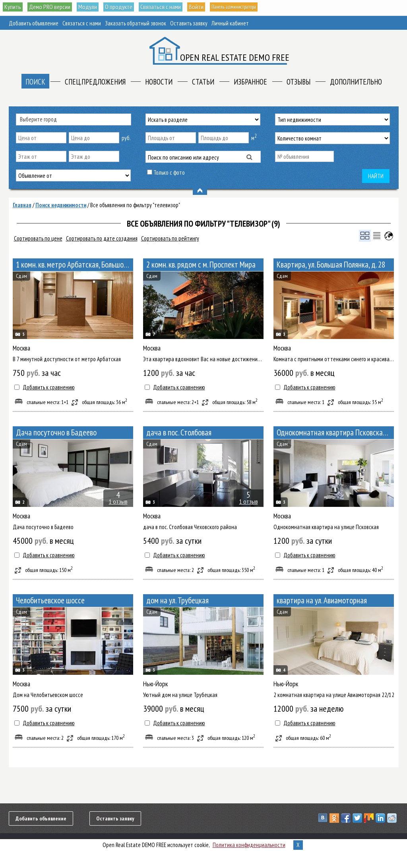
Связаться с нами (170, 7)
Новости (158, 82)
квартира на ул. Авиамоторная (322, 600)
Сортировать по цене (38, 238)
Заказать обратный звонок (135, 23)
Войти (207, 7)
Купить (13, 7)
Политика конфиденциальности (249, 845)
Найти (376, 176)
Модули (93, 7)
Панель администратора (254, 7)
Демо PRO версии (52, 7)
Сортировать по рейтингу (170, 238)
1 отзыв (118, 501)
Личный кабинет (230, 23)
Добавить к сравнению (49, 387)
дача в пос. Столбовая (178, 432)
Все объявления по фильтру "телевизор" (135, 205)
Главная (22, 205)
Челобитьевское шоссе (50, 600)
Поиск (35, 82)
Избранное (250, 82)
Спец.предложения (95, 82)
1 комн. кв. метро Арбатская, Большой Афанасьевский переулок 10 (74, 264)
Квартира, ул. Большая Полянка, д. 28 (331, 264)
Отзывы (298, 82)
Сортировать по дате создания (102, 238)
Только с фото (169, 172)
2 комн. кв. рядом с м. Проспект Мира (201, 264)
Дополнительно (356, 82)
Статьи (203, 82)
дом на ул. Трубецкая (177, 600)
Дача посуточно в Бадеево (56, 432)
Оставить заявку (188, 23)
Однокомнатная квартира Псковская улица (335, 432)
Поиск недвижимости (60, 205)
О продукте (125, 7)
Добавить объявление (33, 23)
